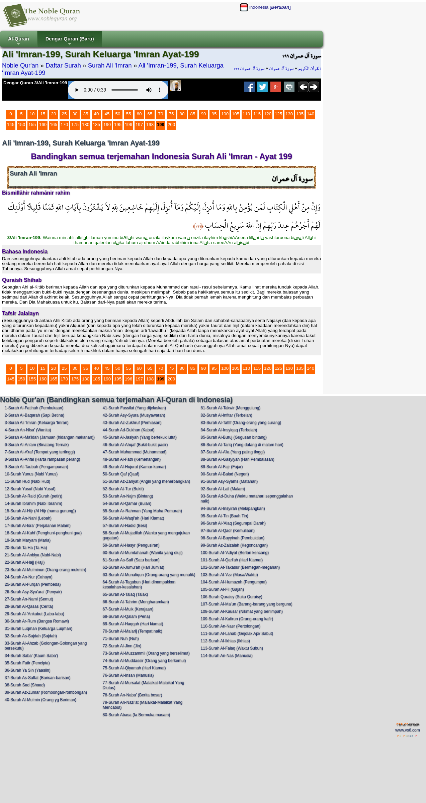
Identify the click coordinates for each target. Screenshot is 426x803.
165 (53, 124)
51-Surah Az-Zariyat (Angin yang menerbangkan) (146, 481)
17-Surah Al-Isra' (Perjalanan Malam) (38, 525)
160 (43, 124)
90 (203, 113)
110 (246, 113)
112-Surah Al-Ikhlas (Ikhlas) (225, 641)
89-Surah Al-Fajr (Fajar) (222, 466)
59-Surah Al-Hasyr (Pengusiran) (131, 545)
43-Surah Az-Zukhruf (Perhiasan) (132, 422)
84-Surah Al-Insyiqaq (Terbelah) (229, 430)
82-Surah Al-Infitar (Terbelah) (226, 415)
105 (235, 113)
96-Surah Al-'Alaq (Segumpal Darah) (233, 523)
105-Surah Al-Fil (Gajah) (222, 589)
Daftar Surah (63, 65)
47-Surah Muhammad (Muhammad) (135, 452)
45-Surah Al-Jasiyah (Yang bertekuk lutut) (140, 437)
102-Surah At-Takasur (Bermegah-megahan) (240, 567)
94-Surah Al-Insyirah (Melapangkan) (233, 508)
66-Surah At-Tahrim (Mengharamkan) (136, 601)
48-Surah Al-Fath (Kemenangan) (132, 459)
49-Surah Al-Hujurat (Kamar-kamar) (134, 466)
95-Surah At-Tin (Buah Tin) (224, 515)
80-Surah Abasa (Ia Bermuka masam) (136, 714)
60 (139, 113)
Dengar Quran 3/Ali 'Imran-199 (35, 82)
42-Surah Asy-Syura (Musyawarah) (134, 415)
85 (192, 113)
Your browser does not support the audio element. (118, 90)
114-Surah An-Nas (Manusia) (227, 655)
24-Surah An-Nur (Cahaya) (29, 577)
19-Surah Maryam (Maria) (28, 540)
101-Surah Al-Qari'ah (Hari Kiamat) (232, 560)
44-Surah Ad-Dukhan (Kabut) (129, 430)
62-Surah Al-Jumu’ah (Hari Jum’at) (133, 567)
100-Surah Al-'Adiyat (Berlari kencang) (235, 552)
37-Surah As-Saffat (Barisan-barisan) (38, 677)
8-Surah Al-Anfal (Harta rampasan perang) (42, 459)
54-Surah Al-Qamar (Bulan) (127, 503)
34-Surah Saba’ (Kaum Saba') (31, 655)
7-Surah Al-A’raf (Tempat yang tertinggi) (40, 452)
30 (75, 113)
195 (117, 124)
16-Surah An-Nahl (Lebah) (28, 518)
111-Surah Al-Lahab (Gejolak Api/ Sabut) (237, 633)
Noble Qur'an (20, 65)
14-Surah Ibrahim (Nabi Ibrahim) (33, 503)
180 (85, 124)
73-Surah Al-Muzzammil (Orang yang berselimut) (146, 653)
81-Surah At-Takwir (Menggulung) (231, 408)
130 (289, 113)
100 (225, 113)
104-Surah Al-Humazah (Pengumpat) (234, 582)
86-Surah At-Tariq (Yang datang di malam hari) (242, 444)
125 (278, 113)
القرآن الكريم (310, 68)
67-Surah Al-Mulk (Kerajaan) (128, 609)
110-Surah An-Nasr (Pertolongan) (231, 626)
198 (150, 124)
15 (43, 113)
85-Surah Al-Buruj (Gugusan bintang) (234, 437)
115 (257, 113)
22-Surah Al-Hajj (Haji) (25, 562)
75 (171, 113)
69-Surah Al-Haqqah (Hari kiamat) (133, 623)
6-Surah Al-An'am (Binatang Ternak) (37, 444)
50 (117, 113)
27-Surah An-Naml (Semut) (29, 599)
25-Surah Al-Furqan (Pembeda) (33, 584)
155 (32, 124)
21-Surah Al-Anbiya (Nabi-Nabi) (33, 555)
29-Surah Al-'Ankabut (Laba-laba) (34, 613)
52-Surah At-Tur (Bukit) (123, 488)
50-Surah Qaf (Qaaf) (121, 474)
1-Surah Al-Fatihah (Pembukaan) (34, 408)
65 (150, 113)
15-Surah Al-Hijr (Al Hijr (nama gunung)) (40, 510)
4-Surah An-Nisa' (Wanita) (28, 430)
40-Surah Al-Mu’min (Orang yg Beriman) (40, 699)
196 (128, 124)
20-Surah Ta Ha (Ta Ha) (26, 547)
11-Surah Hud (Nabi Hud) (27, 481)
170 (64, 124)
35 (85, 113)
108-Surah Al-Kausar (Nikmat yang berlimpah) (242, 611)
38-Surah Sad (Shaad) (25, 685)
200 (171, 124)
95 (214, 113)
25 (64, 113)
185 (96, 124)
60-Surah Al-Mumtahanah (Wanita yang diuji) (143, 552)
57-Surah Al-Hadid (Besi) (125, 525)
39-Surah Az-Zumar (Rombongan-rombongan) (46, 692)
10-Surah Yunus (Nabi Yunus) (31, 474)
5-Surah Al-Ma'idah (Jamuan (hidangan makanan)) (50, 437)
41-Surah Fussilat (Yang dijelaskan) (134, 408)
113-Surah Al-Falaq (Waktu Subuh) (232, 648)
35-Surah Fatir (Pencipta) (27, 663)
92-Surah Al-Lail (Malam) (223, 488)
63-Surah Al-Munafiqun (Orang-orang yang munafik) (149, 574)
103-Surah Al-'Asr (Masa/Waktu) (229, 574)
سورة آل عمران (281, 68)
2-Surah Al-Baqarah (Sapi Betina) (34, 415)
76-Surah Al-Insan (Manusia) (128, 675)
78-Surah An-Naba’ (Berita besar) (132, 695)
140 (310, 113)
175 (75, 124)
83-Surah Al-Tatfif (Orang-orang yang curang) (241, 422)
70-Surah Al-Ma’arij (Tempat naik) (132, 631)
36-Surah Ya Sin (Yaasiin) (28, 670)
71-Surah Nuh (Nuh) (121, 638)
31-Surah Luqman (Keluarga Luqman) (38, 628)
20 (53, 113)
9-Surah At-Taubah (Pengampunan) (36, 466)
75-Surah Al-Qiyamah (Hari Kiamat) (134, 668)
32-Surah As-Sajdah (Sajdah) (31, 636)
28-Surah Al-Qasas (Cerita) (29, 606)
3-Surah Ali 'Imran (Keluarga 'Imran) (37, 422)
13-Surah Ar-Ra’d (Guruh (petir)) (33, 496)
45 (107, 113)
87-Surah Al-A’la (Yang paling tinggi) (233, 452)
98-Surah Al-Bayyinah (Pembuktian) (233, 538)
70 (160, 113)
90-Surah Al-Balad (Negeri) (225, 474)
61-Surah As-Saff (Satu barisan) (131, 560)
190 (107, 124)
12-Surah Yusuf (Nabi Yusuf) (30, 488)
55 (128, 113)
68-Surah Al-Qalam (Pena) (126, 616)
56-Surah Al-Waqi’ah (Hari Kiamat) (133, 518)
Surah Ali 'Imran (110, 65)
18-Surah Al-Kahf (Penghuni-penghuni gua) (43, 533)
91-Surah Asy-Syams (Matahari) (229, 481)
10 (32, 113)
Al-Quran (18, 41)
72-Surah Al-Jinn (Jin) (122, 646)
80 (182, 113)
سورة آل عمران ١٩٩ (249, 68)
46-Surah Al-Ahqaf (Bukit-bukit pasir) (135, 444)
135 (300, 113)
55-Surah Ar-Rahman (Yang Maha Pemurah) (142, 510)
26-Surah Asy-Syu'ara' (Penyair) (33, 591)
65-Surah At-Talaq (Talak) (125, 594)
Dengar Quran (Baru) (70, 41)
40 (96, 113)
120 (267, 113)
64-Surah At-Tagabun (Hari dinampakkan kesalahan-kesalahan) (139, 584)
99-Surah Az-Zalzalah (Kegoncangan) (234, 545)
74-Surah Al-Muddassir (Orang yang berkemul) (144, 660)
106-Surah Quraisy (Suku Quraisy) (231, 596)
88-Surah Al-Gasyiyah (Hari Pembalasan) (237, 459)
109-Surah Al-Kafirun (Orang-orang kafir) (237, 618)
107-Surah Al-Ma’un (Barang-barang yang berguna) (246, 604)
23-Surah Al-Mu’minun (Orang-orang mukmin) (45, 569)
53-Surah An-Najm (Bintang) (128, 496)
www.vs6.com (407, 730)
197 (139, 124)
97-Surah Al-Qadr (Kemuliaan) (228, 530)
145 (10, 124)
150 (21, 124)
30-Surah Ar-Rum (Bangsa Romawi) (37, 621)
